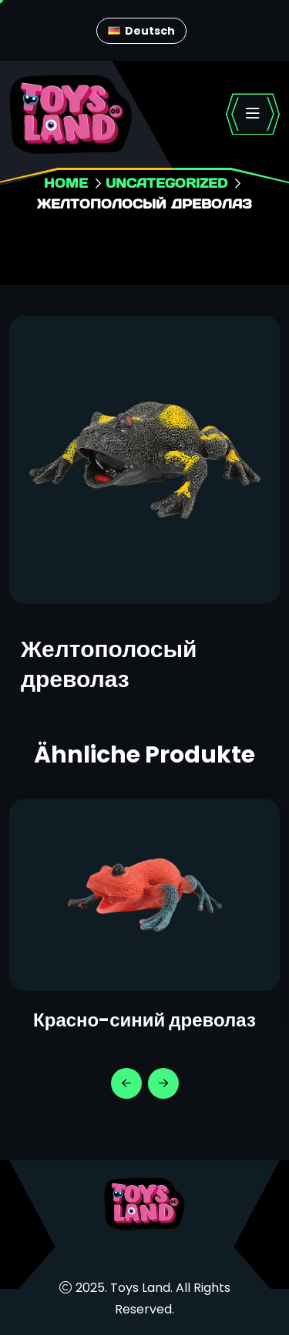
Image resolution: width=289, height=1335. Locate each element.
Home (66, 182)
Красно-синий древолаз (144, 1020)
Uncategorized (166, 182)
